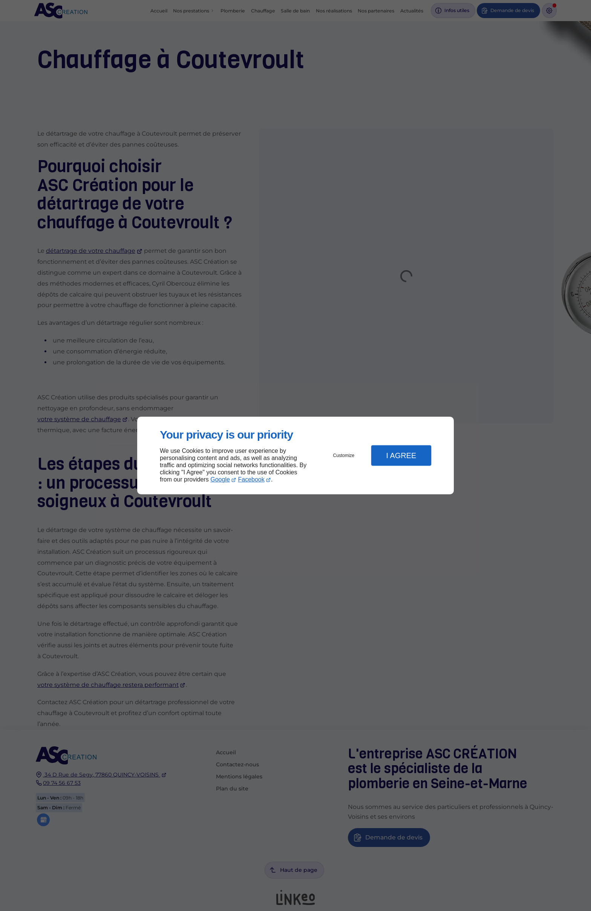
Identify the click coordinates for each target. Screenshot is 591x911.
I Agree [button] (401, 455)
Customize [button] (344, 455)
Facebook (251, 479)
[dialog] (295, 456)
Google (220, 479)
